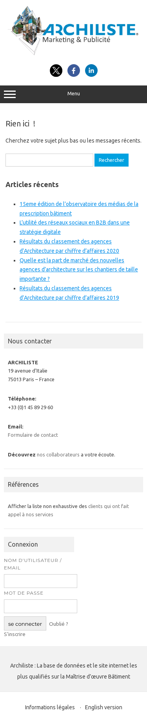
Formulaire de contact (33, 435)
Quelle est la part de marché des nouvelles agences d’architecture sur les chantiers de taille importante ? (79, 269)
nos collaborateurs (58, 454)
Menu (73, 94)
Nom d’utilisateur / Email (33, 564)
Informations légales (50, 707)
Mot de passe (24, 593)
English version (103, 707)
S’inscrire (14, 634)
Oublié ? (58, 624)
